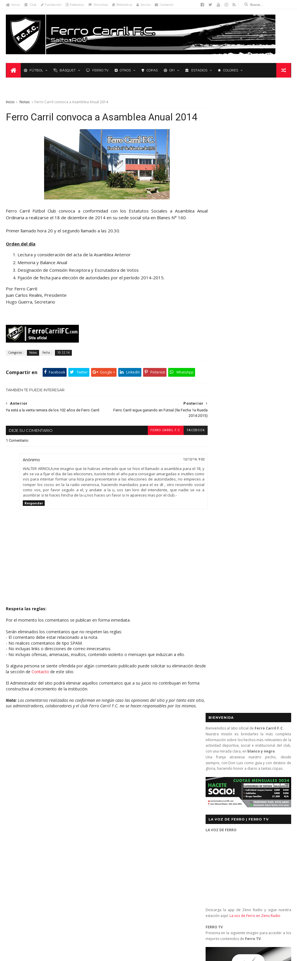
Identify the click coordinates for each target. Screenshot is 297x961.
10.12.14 (63, 352)
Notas (24, 87)
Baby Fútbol (20, 763)
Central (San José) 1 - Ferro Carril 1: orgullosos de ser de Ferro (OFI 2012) (160, 768)
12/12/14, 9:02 (183, 472)
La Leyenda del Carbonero (50, 789)
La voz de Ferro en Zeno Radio (255, 287)
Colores (228, 71)
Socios (143, 4)
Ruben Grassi (60, 823)
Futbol (219, 414)
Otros (122, 71)
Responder (34, 522)
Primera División (23, 815)
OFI (169, 71)
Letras (15, 798)
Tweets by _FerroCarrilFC (229, 401)
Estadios (196, 71)
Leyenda (258, 71)
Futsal (277, 414)
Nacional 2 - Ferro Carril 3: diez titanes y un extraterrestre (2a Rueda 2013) (157, 791)
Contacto (164, 4)
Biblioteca (122, 4)
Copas (149, 71)
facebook (185, 443)
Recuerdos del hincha (64, 815)
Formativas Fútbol (72, 780)
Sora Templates (90, 953)
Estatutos (75, 4)
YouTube (251, 576)
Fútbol (33, 71)
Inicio (13, 4)
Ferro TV (97, 71)
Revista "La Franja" (25, 823)
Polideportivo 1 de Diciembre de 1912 (42, 806)
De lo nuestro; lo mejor (30, 772)
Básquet (64, 71)
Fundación (51, 4)
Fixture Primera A (73, 772)
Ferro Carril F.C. (154, 443)
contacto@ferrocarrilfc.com (242, 785)
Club (30, 4)
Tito (125, 923)
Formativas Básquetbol (29, 780)
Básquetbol (48, 763)
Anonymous (133, 868)
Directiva (98, 4)
